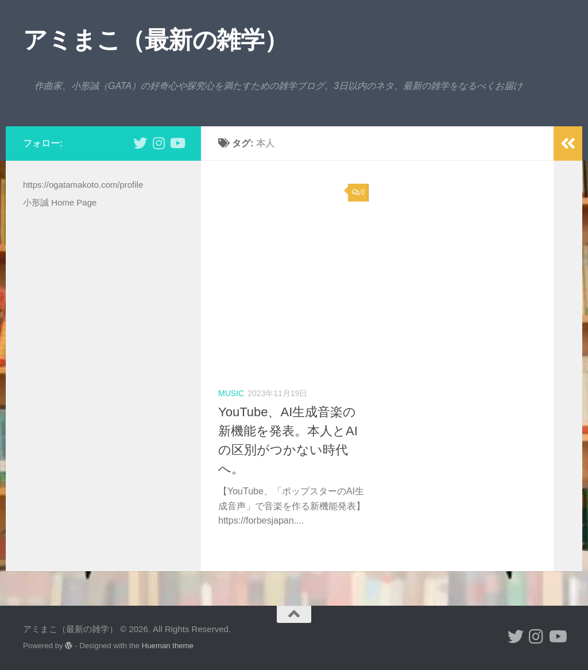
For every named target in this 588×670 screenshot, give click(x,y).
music (231, 393)
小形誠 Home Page (59, 202)
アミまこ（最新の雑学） (155, 39)
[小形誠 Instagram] (158, 143)
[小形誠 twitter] (140, 143)
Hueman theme (168, 645)
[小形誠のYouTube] (177, 143)
